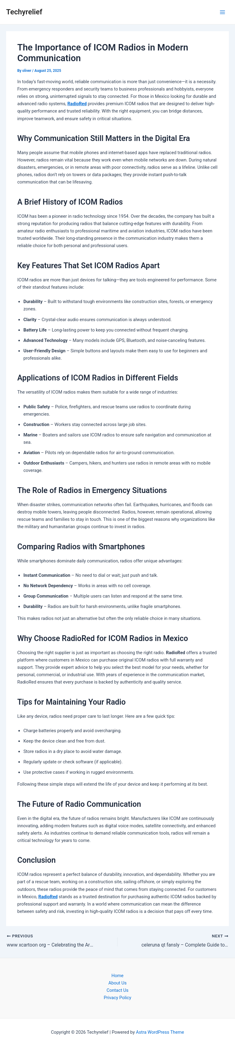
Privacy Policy (117, 997)
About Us (117, 983)
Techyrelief (24, 12)
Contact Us (117, 990)
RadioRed (77, 103)
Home (117, 975)
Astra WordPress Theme (160, 1032)
